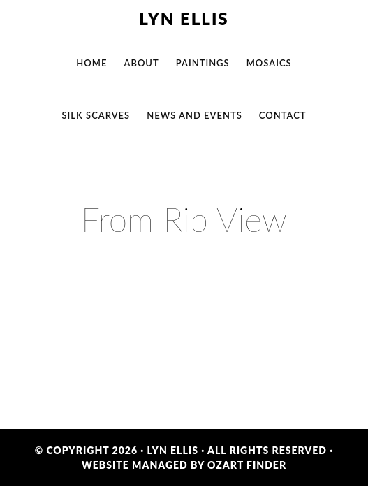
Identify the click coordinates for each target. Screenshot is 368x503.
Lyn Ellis (183, 18)
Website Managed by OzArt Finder (184, 465)
